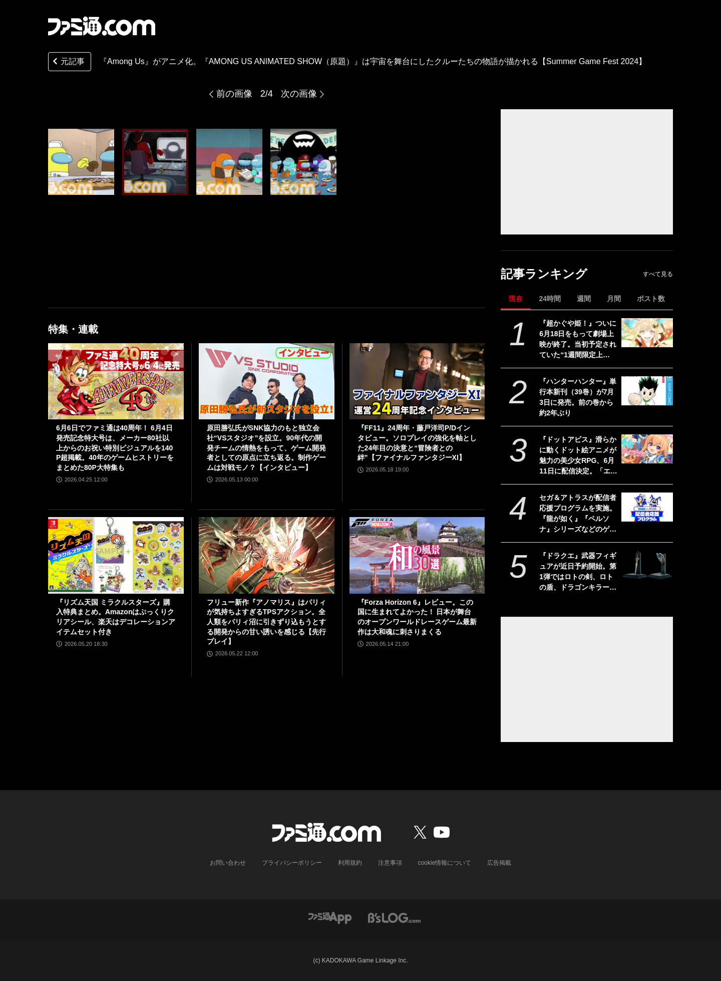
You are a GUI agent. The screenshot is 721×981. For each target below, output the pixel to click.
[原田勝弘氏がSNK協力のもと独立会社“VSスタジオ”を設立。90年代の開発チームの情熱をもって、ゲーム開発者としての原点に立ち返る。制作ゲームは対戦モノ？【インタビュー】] (266, 381)
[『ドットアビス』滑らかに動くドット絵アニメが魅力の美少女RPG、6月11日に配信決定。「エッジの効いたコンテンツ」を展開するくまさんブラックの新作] (647, 448)
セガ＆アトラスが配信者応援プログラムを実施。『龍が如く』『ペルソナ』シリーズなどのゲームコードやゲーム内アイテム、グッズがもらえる (577, 514)
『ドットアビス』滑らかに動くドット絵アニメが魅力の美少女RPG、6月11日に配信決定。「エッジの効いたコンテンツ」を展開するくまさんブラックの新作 (578, 455)
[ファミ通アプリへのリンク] (329, 917)
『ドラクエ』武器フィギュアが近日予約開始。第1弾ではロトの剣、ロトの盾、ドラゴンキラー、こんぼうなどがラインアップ (577, 572)
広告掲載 (499, 862)
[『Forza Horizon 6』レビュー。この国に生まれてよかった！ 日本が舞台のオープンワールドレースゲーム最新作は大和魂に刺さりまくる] (417, 555)
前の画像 (234, 94)
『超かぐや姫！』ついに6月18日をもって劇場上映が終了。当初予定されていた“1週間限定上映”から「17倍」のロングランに (577, 339)
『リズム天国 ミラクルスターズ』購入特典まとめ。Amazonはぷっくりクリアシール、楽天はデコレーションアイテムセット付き (115, 617)
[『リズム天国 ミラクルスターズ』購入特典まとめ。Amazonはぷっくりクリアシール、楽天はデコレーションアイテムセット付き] (116, 555)
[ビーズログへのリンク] (394, 917)
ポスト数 (651, 299)
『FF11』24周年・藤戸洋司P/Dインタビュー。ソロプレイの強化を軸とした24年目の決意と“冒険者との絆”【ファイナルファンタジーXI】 (417, 442)
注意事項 (390, 862)
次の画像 (299, 94)
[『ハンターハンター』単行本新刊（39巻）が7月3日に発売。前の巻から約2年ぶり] (647, 390)
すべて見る (658, 274)
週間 (584, 299)
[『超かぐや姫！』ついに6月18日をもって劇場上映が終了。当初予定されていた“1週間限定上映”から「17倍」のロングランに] (647, 332)
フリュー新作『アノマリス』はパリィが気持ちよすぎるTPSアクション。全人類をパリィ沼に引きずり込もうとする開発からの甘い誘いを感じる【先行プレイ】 (266, 621)
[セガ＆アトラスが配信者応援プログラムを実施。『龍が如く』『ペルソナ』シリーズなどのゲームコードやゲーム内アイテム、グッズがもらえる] (647, 507)
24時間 (550, 299)
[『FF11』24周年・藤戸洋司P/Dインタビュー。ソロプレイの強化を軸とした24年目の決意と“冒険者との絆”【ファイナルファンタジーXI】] (417, 381)
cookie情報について (445, 862)
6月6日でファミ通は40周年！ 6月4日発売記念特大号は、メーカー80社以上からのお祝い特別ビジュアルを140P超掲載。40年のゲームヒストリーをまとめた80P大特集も (115, 447)
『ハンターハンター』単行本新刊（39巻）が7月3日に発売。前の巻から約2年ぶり (577, 397)
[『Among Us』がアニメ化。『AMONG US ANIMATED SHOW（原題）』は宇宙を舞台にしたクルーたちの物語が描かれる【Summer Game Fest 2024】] (81, 162)
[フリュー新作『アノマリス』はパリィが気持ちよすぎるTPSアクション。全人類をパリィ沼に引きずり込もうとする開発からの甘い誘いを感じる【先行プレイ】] (266, 555)
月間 (614, 299)
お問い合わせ (228, 862)
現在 (516, 299)
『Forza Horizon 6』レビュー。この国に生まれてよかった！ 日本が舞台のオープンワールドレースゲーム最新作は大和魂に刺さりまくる (417, 617)
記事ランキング (544, 274)
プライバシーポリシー (292, 862)
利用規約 (350, 862)
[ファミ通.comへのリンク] (101, 26)
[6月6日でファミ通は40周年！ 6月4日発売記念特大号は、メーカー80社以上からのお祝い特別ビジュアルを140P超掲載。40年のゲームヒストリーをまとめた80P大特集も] (116, 381)
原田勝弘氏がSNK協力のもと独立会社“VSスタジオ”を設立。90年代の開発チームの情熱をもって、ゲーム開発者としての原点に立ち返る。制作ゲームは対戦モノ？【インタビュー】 (266, 447)
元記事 (68, 62)
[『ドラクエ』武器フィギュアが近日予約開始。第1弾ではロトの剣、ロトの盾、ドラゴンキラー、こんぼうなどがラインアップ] (647, 565)
